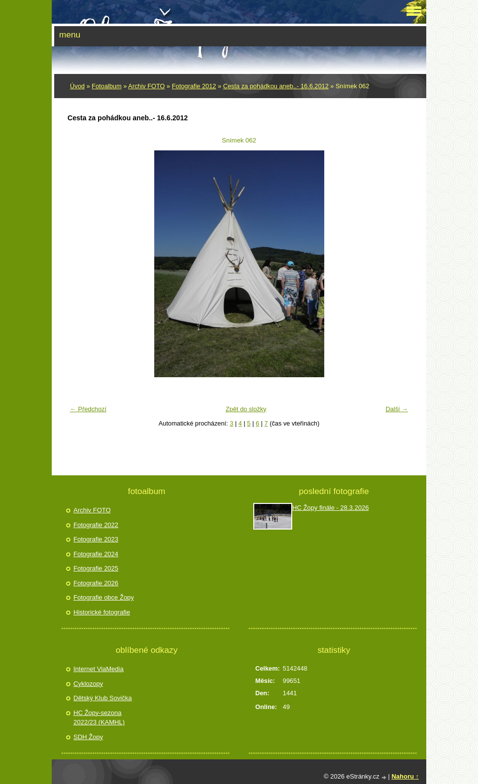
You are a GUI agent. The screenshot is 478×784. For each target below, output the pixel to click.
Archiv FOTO (146, 86)
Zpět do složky (246, 409)
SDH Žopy (88, 737)
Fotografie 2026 (95, 583)
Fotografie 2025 (95, 568)
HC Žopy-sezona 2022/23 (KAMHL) (99, 717)
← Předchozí (88, 409)
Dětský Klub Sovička (102, 698)
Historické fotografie (101, 612)
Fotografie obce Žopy (103, 597)
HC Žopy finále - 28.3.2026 (330, 507)
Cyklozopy (88, 683)
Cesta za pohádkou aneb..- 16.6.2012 (276, 86)
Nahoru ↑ (405, 776)
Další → (396, 409)
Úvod (77, 86)
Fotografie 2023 (95, 539)
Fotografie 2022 (95, 525)
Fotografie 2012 (194, 86)
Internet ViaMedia (98, 669)
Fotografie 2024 (95, 554)
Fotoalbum (106, 86)
